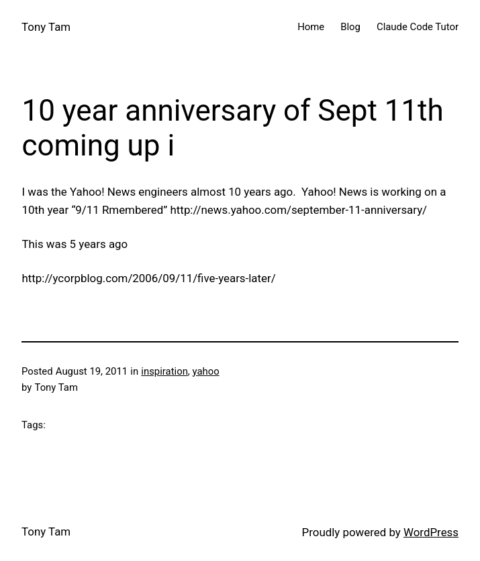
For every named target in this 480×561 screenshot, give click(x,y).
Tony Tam (45, 27)
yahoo (205, 371)
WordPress (431, 532)
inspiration (164, 371)
